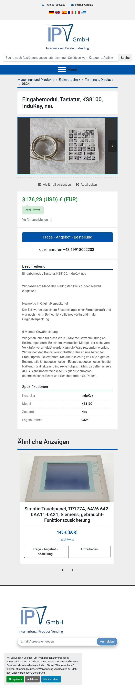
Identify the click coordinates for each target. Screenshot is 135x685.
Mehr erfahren (51, 679)
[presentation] (62, 569)
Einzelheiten (89, 549)
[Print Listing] (86, 184)
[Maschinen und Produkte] (35, 80)
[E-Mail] (57, 641)
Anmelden (107, 641)
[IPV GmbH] (40, 619)
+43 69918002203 (55, 5)
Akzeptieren (15, 679)
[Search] (60, 58)
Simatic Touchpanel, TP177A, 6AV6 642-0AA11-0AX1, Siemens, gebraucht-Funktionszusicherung (67, 514)
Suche (125, 58)
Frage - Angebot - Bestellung (67, 237)
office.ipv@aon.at (84, 5)
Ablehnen (32, 679)
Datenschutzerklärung (32, 672)
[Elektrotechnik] (69, 80)
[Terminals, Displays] (99, 80)
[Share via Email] (54, 184)
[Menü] (62, 70)
